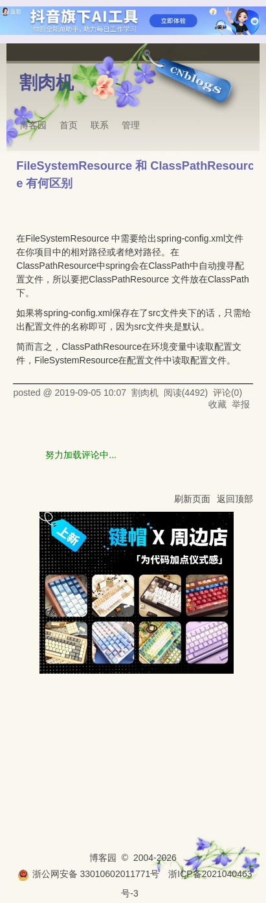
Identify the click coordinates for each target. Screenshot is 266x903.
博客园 (33, 125)
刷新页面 (192, 499)
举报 (241, 404)
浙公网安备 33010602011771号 (88, 874)
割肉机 (46, 83)
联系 (100, 125)
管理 (131, 125)
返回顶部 (235, 499)
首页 (69, 125)
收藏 (217, 404)
